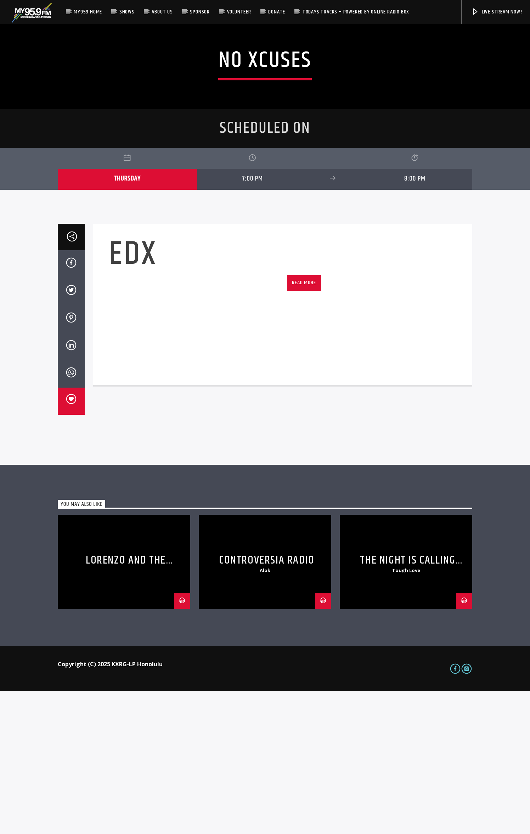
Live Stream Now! (496, 11)
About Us (162, 11)
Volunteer (239, 11)
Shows (127, 11)
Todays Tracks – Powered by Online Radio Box (356, 11)
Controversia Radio (267, 703)
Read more (304, 425)
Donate (276, 11)
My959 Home (88, 11)
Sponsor (200, 11)
